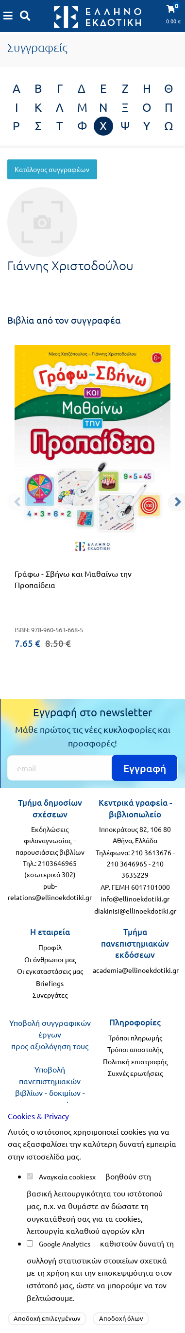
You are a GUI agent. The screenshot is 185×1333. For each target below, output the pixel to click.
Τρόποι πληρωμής (135, 1037)
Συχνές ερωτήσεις (135, 1073)
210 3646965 (127, 863)
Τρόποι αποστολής (135, 1049)
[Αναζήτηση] (25, 15)
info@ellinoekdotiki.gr (135, 898)
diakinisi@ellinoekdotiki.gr (135, 910)
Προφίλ (50, 947)
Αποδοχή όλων (121, 1318)
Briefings (50, 983)
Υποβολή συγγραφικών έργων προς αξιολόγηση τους (50, 1034)
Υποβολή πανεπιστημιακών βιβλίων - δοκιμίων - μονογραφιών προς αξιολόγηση (50, 1092)
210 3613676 (151, 852)
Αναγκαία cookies (65, 1176)
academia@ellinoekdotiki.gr (136, 970)
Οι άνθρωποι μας (50, 959)
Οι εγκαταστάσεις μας (50, 971)
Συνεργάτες (50, 994)
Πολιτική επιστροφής (135, 1061)
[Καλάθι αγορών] (8, 15)
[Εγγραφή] (92, 768)
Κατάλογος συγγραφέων (52, 169)
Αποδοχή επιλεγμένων (47, 1318)
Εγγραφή (144, 768)
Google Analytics (64, 1243)
